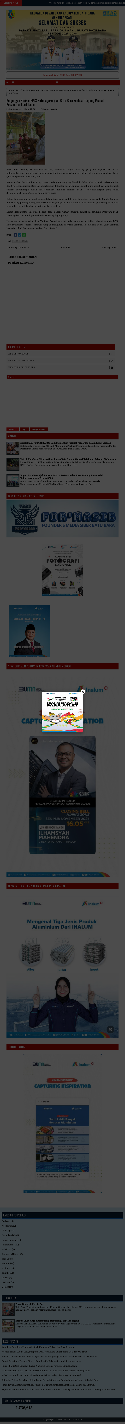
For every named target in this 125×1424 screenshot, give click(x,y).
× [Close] (82, 691)
